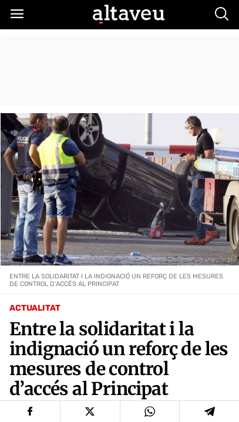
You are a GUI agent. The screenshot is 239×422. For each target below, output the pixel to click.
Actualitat (34, 308)
